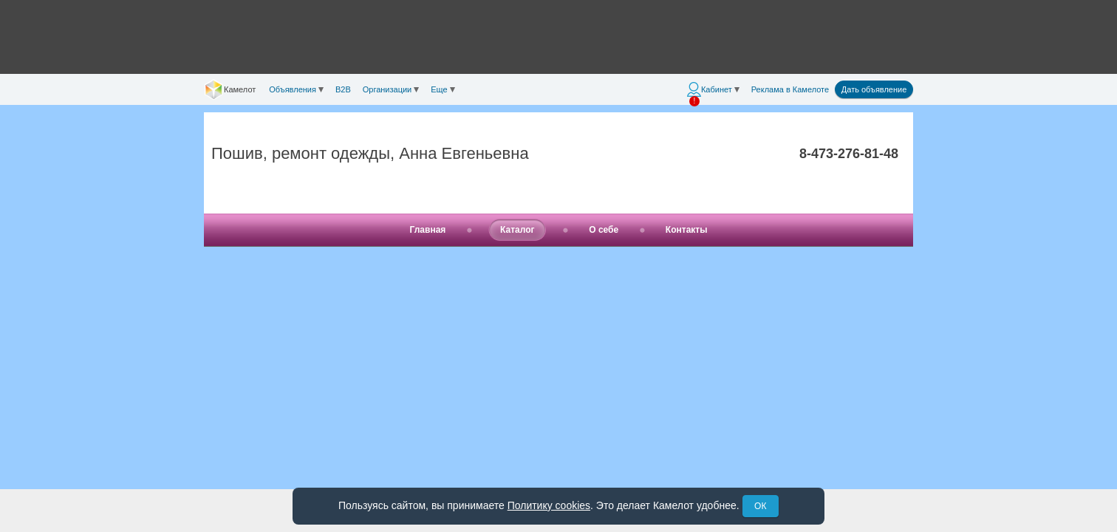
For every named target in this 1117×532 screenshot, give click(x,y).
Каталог (517, 230)
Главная (428, 230)
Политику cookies (549, 505)
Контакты (687, 230)
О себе (603, 230)
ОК (760, 506)
